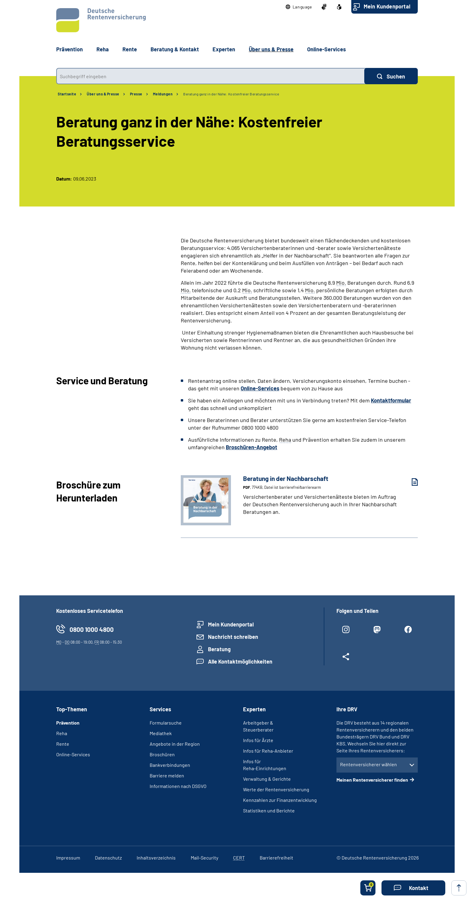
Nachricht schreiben (233, 636)
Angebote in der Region (175, 744)
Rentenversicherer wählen (368, 764)
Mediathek (161, 733)
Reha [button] (102, 49)
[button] (299, 7)
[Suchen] (391, 76)
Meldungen (163, 94)
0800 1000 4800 (92, 629)
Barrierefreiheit (276, 857)
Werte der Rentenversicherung (276, 789)
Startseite (67, 94)
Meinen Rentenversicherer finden (372, 780)
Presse (136, 94)
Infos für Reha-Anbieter (268, 751)
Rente (62, 744)
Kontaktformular (391, 400)
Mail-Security (204, 857)
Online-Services (326, 49)
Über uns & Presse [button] (271, 49)
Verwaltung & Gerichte (267, 779)
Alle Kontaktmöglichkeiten (240, 661)
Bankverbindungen (170, 765)
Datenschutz (108, 857)
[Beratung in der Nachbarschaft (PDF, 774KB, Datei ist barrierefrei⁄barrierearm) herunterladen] (410, 482)
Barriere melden (167, 775)
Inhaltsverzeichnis (156, 857)
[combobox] (210, 76)
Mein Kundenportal (387, 6)
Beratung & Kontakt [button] (175, 49)
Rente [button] (129, 49)
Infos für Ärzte (258, 740)
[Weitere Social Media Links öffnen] (346, 659)
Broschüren (162, 754)
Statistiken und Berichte (269, 810)
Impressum (68, 857)
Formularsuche (166, 722)
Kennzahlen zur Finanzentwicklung (280, 800)
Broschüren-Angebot (251, 447)
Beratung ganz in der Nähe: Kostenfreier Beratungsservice (231, 94)
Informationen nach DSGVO (178, 786)
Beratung (219, 649)
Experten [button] (224, 49)
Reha (61, 733)
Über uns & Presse (103, 94)
